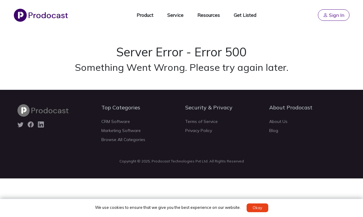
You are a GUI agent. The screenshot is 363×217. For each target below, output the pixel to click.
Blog (273, 130)
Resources (208, 15)
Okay (257, 207)
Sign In (333, 15)
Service (175, 15)
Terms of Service (201, 121)
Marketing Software (121, 130)
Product (145, 15)
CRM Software (115, 121)
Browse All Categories (123, 139)
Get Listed (245, 15)
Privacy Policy (198, 130)
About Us (278, 121)
